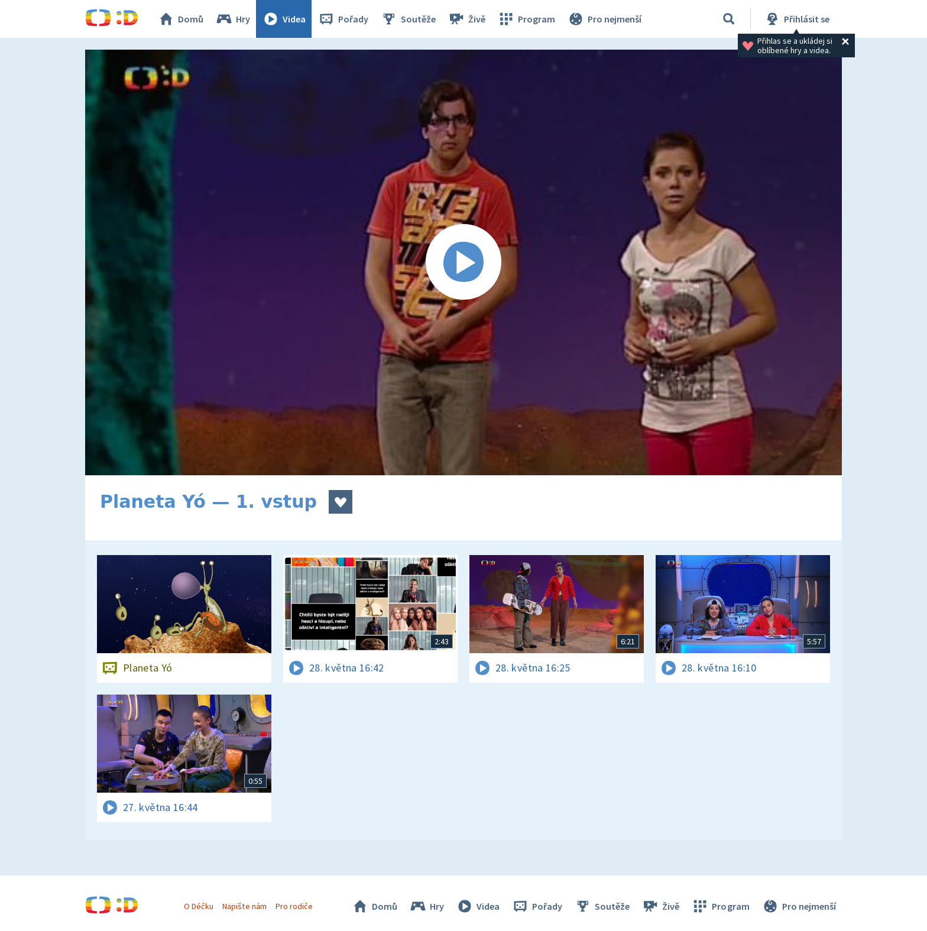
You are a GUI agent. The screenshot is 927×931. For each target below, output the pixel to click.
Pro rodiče (294, 906)
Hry (232, 19)
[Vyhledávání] (729, 19)
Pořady (342, 19)
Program (526, 19)
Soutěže (408, 19)
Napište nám (244, 906)
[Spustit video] (463, 262)
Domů (180, 19)
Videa (284, 19)
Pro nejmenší (604, 19)
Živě (466, 19)
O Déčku (198, 906)
